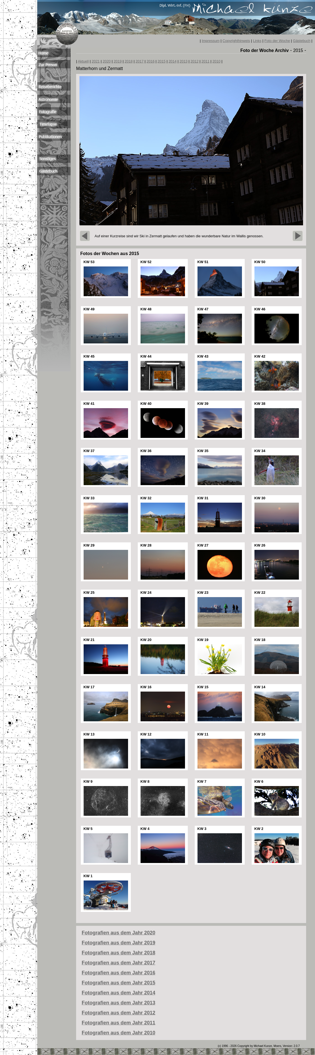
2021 (96, 61)
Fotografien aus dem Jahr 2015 (118, 983)
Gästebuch (302, 41)
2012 (195, 61)
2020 (106, 61)
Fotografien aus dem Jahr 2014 (118, 993)
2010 (216, 61)
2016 (151, 61)
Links (257, 41)
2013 (183, 61)
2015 (162, 61)
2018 (129, 61)
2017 (140, 61)
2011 (205, 61)
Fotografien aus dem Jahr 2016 (118, 973)
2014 (173, 61)
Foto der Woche (277, 41)
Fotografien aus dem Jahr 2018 (118, 953)
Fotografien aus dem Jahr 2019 (118, 943)
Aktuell (83, 61)
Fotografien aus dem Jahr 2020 (118, 933)
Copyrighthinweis (236, 41)
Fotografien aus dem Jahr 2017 (118, 963)
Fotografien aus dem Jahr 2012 (118, 1013)
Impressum (210, 41)
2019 (118, 61)
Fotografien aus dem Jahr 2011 (118, 1023)
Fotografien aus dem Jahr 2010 (118, 1033)
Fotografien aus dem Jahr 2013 (118, 1003)
